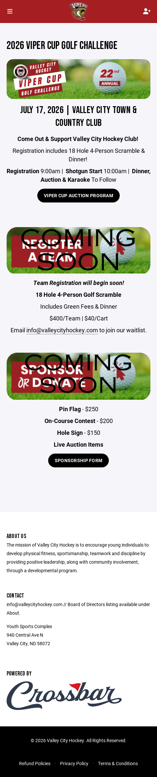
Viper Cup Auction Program (78, 195)
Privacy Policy (74, 763)
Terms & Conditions (118, 763)
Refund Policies (34, 763)
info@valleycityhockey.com (62, 330)
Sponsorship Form (78, 460)
